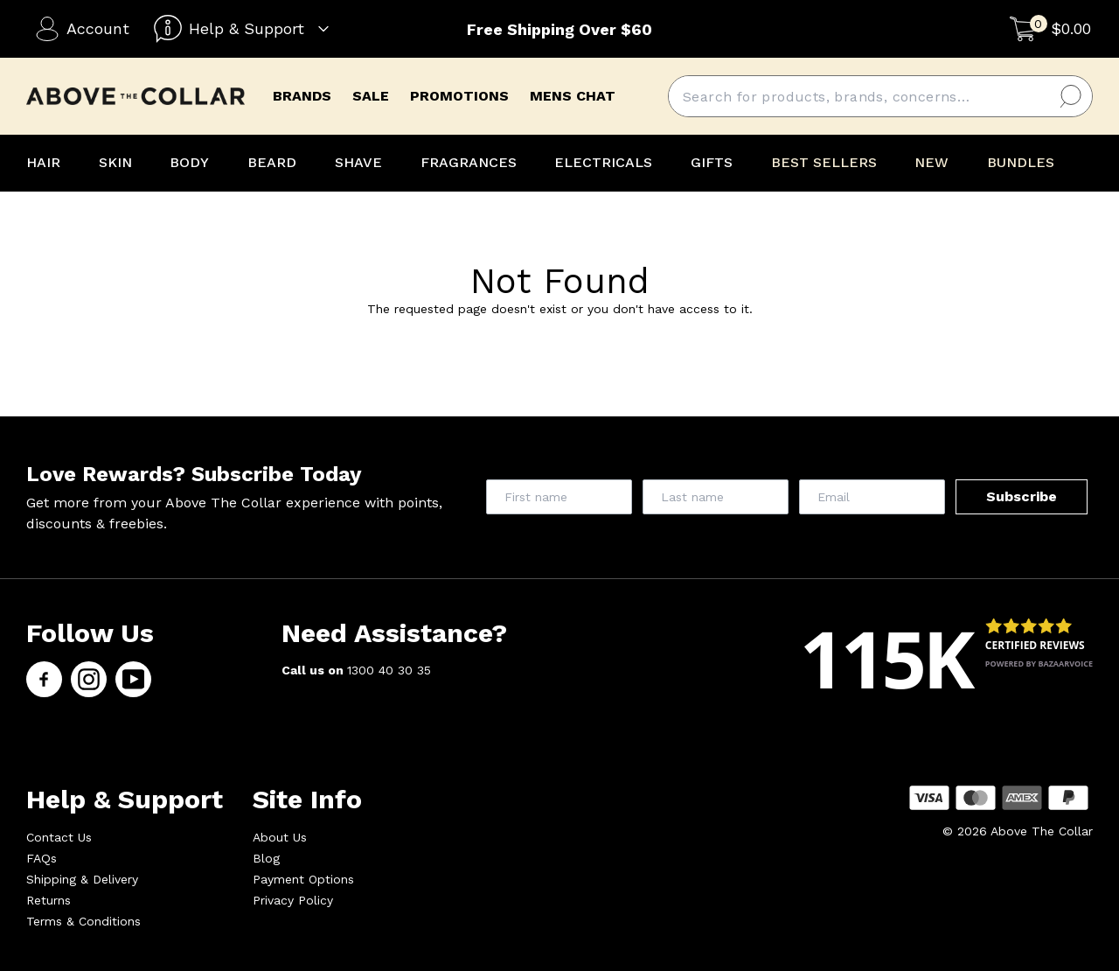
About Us (280, 837)
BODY (189, 162)
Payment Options (303, 879)
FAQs (41, 858)
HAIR (43, 162)
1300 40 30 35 (389, 670)
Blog (266, 858)
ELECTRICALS (603, 162)
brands (302, 95)
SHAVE (358, 162)
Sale (370, 95)
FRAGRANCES (468, 162)
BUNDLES (1020, 162)
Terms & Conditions (83, 921)
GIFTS (712, 162)
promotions (459, 95)
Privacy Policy (293, 900)
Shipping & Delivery (82, 879)
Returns (48, 900)
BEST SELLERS (824, 162)
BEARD (271, 162)
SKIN (115, 162)
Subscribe (1021, 496)
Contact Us (59, 837)
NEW (931, 162)
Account (82, 29)
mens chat (572, 95)
